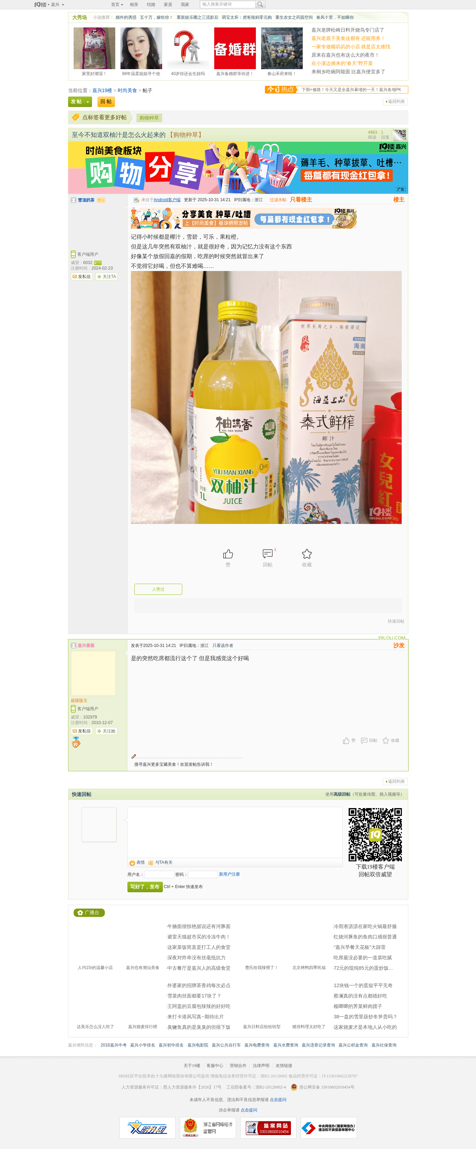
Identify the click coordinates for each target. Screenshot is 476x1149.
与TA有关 (164, 862)
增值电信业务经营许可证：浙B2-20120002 (248, 1076)
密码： (181, 874)
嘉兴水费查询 (285, 1045)
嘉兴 (55, 4)
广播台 (92, 912)
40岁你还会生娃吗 (188, 72)
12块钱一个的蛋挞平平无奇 (363, 985)
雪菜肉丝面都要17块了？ (194, 996)
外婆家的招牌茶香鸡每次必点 (199, 985)
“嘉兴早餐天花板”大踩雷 (359, 947)
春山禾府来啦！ (282, 72)
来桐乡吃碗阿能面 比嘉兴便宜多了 (348, 71)
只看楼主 (301, 200)
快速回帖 (396, 621)
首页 (115, 4)
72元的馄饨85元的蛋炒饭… (363, 968)
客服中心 (215, 1065)
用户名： (135, 874)
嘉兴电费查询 (256, 1045)
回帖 (373, 740)
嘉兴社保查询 (383, 1045)
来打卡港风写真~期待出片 (195, 1016)
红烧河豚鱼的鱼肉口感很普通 (365, 936)
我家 (185, 4)
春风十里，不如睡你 (335, 17)
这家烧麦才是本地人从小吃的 (365, 1027)
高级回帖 (342, 794)
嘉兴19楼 (102, 90)
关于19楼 (192, 1065)
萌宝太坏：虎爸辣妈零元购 (247, 17)
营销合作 (238, 1065)
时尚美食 (127, 90)
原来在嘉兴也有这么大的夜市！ (345, 55)
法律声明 (261, 1065)
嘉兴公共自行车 (226, 1045)
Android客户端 (167, 199)
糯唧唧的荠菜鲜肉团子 (358, 1006)
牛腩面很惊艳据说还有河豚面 (199, 926)
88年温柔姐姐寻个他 (141, 72)
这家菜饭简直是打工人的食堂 (199, 947)
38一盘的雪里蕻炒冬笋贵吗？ (366, 1016)
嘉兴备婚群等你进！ (235, 72)
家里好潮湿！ (94, 72)
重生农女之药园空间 (294, 17)
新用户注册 (229, 874)
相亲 (134, 4)
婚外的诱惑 (126, 17)
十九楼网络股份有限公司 (178, 1076)
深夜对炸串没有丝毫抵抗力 (196, 957)
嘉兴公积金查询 (353, 1045)
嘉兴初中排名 (171, 1045)
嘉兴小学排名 (142, 1045)
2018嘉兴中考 (114, 1045)
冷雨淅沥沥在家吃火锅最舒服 (365, 926)
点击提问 (277, 1099)
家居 (168, 4)
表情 (140, 862)
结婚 (151, 4)
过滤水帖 (278, 199)
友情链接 (284, 1065)
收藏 (395, 740)
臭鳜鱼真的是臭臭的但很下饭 (199, 1027)
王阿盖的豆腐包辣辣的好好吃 (199, 1006)
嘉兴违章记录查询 (318, 1045)
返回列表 (396, 101)
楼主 (398, 200)
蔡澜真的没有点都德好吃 (360, 996)
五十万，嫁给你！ (156, 17)
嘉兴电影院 (197, 1045)
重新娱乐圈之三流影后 (197, 17)
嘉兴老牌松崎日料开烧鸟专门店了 (347, 30)
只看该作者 (222, 645)
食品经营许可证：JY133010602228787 (323, 1076)
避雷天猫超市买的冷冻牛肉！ (199, 936)
